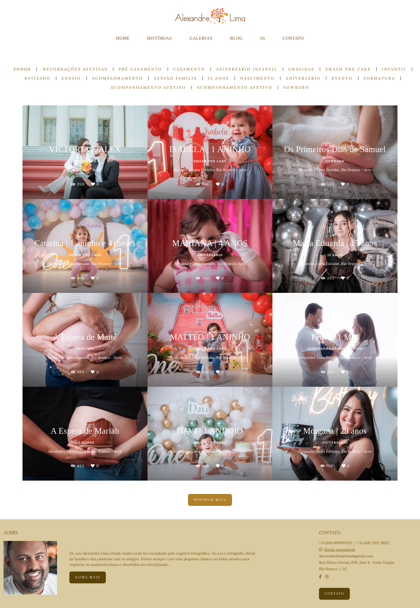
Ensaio (71, 78)
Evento (342, 78)
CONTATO (293, 38)
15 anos (218, 78)
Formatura (379, 78)
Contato (334, 593)
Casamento (189, 69)
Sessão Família (175, 78)
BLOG (236, 38)
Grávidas (301, 69)
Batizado (38, 78)
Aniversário (303, 78)
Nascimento (257, 78)
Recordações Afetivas (75, 69)
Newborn (296, 87)
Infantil (394, 69)
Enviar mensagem (339, 549)
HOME (123, 38)
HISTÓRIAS (159, 38)
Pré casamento (140, 69)
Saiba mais (87, 577)
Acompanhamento (117, 78)
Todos (22, 69)
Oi (262, 38)
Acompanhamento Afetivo (148, 87)
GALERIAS (201, 38)
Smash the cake (348, 69)
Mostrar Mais (210, 500)
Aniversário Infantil (247, 69)
